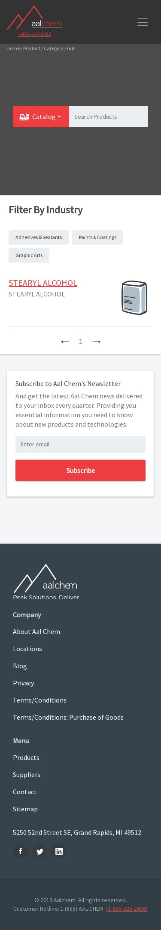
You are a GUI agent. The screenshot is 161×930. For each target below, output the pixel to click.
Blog (20, 665)
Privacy (23, 683)
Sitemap (25, 808)
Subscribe (81, 470)
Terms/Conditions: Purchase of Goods (68, 717)
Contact (25, 791)
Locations (27, 648)
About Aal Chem (36, 631)
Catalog (44, 116)
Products (26, 757)
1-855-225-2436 (34, 34)
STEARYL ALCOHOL (43, 282)
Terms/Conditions (40, 700)
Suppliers (26, 774)
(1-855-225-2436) (127, 908)
